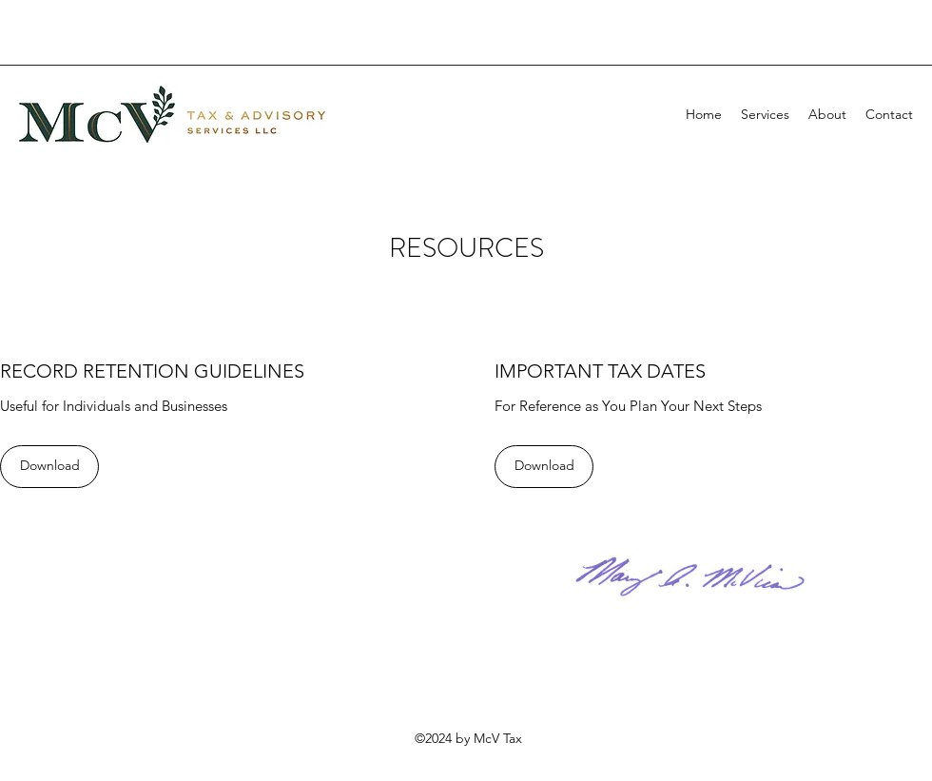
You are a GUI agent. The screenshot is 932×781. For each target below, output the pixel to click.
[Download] (49, 466)
